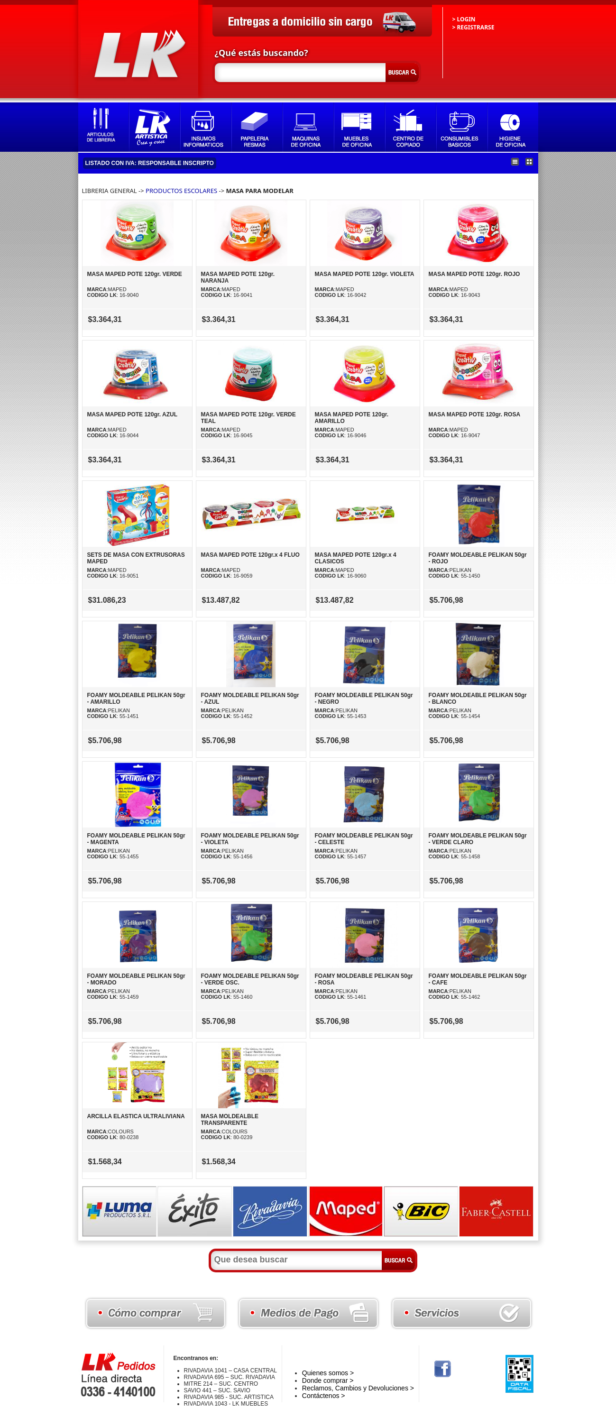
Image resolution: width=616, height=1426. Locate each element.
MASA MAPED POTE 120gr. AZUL (132, 414)
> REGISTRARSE (473, 27)
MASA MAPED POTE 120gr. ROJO (474, 274)
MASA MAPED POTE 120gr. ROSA (475, 414)
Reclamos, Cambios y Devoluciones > (358, 1388)
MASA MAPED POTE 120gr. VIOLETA (364, 274)
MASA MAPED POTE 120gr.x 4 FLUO (250, 555)
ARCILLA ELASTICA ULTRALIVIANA (136, 1116)
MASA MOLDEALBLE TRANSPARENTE (230, 1119)
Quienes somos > (328, 1373)
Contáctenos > (323, 1395)
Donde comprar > (328, 1380)
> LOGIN (464, 19)
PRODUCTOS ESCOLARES (181, 190)
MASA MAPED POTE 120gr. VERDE (134, 274)
